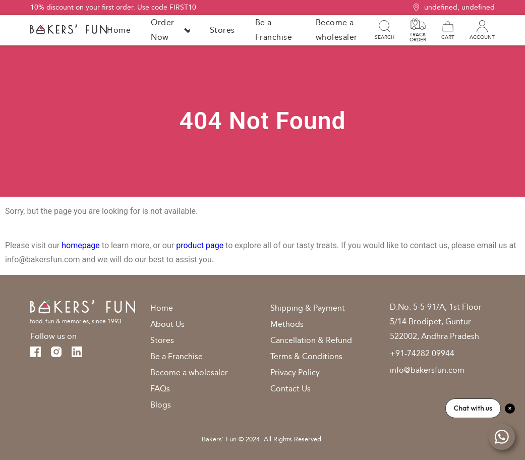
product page (199, 245)
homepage (81, 245)
